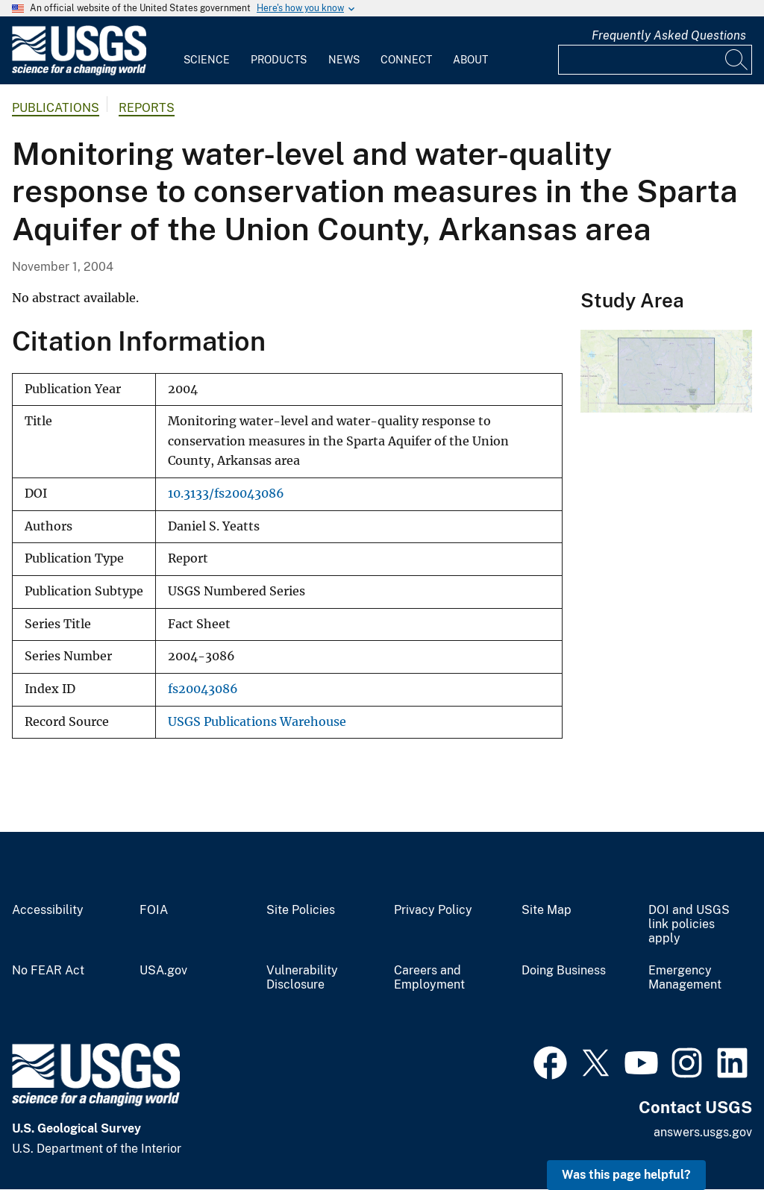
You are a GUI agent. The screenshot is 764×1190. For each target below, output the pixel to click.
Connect (406, 60)
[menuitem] (206, 50)
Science (207, 60)
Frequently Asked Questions (669, 35)
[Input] (655, 60)
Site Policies (300, 910)
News (344, 60)
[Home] (79, 72)
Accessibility (48, 910)
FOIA (154, 910)
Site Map (547, 910)
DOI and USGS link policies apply (689, 924)
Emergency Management (684, 978)
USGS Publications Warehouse (257, 722)
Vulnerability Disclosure (302, 978)
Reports (147, 108)
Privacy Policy (433, 910)
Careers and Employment (429, 978)
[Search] (737, 60)
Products (279, 60)
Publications (55, 108)
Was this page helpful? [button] (626, 1175)
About (470, 60)
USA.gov (163, 970)
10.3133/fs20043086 (226, 493)
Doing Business (564, 970)
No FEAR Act (48, 970)
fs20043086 (203, 689)
